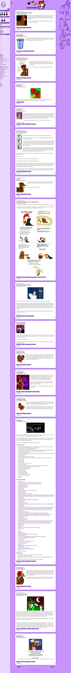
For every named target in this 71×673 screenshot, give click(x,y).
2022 (2, 40)
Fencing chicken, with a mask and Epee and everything (28, 500)
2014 (2, 49)
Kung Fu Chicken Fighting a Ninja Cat (22, 539)
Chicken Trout (20, 529)
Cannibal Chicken (21, 499)
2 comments (18, 346)
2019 (2, 43)
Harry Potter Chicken (22, 551)
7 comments (18, 279)
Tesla (19, 550)
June (3, 80)
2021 (2, 41)
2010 (2, 53)
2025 (2, 36)
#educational (28, 278)
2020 (2, 42)
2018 (2, 44)
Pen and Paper (21, 502)
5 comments (18, 126)
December (4, 54)
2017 (2, 45)
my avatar (40, 153)
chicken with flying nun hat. (23, 519)
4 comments (18, 104)
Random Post (3, 25)
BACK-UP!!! (19, 86)
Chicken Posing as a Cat (22, 491)
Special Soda (19, 35)
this (31, 495)
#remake (33, 629)
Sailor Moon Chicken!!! (21, 538)
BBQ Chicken (19, 637)
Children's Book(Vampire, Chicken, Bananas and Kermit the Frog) (30, 485)
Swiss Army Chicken (21, 492)
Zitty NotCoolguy (21, 323)
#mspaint (29, 27)
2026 (2, 35)
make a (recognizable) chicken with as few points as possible (29, 528)
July (3, 79)
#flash (26, 316)
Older (52, 667)
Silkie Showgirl (21, 511)
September (4, 57)
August (3, 78)
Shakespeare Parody (22, 536)
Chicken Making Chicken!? (23, 488)
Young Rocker (20, 373)
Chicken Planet (21, 540)
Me (18, 530)
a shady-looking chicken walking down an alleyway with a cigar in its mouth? (32, 537)
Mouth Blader (20, 568)
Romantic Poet (21, 524)
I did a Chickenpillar (46, 557)
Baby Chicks (20, 487)
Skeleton (19, 527)
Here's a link (18, 315)
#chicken (18, 27)
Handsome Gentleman (22, 59)
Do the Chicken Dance (22, 486)
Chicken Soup (20, 532)
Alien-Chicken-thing (22, 494)
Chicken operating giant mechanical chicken (26, 549)
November (4, 55)
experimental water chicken (34, 161)
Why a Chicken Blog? (22, 132)
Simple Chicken (20, 353)
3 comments (18, 53)
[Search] (6, 9)
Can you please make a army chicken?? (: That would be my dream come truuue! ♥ (33, 513)
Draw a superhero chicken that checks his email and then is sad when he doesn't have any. (35, 523)
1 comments (18, 29)
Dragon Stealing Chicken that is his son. (24, 548)
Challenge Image (21, 400)
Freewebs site (18, 164)
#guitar (34, 392)
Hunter (18, 179)
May (3, 81)
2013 (2, 50)
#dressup (22, 316)
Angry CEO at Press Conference (24, 542)
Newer (19, 667)
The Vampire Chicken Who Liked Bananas (27, 202)
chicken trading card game (23, 517)
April (3, 82)
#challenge (19, 124)
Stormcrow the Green (22, 594)
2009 (2, 87)
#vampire (44, 278)
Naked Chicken (21, 547)
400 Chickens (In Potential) (23, 285)
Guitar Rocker (20, 483)
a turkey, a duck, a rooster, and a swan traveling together (26, 541)
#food (22, 51)
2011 (2, 52)
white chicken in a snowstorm (23, 512)
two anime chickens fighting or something (26, 545)
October (4, 56)
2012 (2, 51)
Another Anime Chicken (22, 533)
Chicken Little (20, 518)
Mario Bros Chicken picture (22, 543)
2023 (2, 39)
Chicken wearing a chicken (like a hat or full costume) (28, 534)
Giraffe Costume (21, 507)
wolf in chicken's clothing (22, 503)
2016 (2, 46)
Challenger (19, 421)
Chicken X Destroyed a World (24, 13)
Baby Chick (19, 110)
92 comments (18, 563)
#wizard (37, 629)
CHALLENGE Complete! (21, 123)
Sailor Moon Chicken (22, 501)
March (3, 83)
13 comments (18, 394)
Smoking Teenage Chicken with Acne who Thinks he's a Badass (30, 484)
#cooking (22, 662)
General (19, 531)
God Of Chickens (21, 526)
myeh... (31, 187)
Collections (3, 24)
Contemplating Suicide (22, 520)
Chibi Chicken (20, 489)
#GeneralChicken (24, 27)
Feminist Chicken (21, 490)
